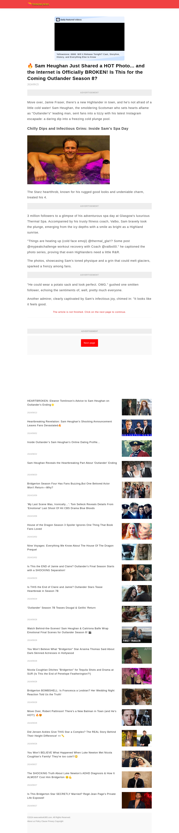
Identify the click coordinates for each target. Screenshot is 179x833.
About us (31, 821)
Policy (38, 821)
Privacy (51, 821)
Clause (44, 821)
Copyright (59, 821)
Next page (89, 343)
